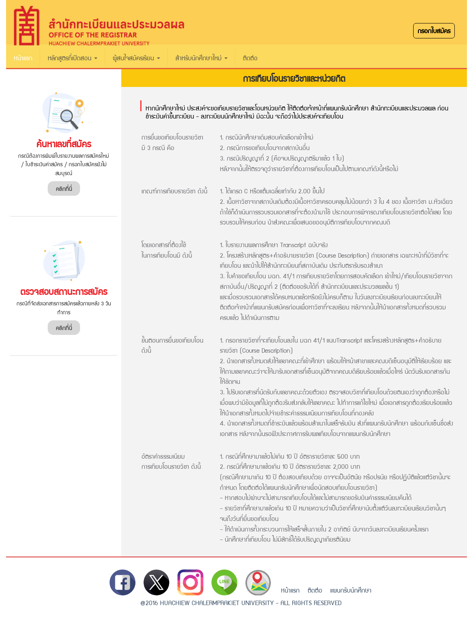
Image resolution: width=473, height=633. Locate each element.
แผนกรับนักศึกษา (351, 590)
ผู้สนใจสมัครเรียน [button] (136, 57)
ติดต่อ (250, 57)
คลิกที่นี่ (64, 188)
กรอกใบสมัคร (434, 30)
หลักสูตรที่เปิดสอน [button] (72, 57)
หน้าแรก (23, 57)
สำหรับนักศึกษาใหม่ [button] (201, 57)
